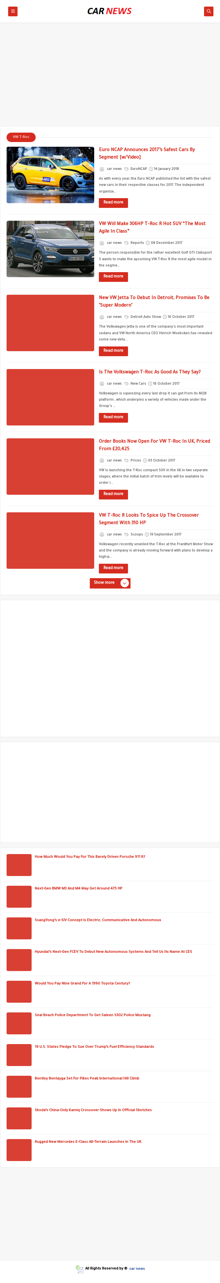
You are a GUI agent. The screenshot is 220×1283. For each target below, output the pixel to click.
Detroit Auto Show (143, 317)
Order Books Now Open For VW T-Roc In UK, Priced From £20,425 (154, 446)
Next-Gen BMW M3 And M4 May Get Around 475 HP (78, 889)
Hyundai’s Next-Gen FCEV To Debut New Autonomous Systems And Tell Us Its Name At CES (113, 952)
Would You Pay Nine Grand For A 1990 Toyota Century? (82, 984)
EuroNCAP (136, 169)
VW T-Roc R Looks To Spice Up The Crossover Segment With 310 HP (149, 520)
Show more (111, 583)
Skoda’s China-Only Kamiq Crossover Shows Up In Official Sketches (93, 1111)
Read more (113, 203)
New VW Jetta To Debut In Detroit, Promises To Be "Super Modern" (154, 302)
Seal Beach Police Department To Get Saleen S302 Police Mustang (93, 1016)
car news (137, 1269)
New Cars (135, 384)
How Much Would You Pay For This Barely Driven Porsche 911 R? (90, 857)
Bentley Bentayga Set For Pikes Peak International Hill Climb (87, 1079)
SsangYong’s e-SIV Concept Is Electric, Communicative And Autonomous (98, 921)
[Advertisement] (110, 77)
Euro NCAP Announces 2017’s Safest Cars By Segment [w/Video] (147, 154)
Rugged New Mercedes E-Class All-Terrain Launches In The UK (88, 1142)
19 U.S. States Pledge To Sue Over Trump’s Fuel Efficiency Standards (94, 1047)
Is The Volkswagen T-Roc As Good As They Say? (150, 372)
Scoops (134, 535)
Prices (133, 461)
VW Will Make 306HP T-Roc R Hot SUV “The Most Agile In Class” (152, 228)
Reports (134, 243)
